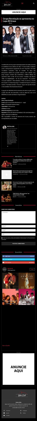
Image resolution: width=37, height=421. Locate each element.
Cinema (14, 186)
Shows (10, 23)
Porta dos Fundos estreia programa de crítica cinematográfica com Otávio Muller (23, 183)
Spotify (7, 413)
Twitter (24, 413)
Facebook (8, 410)
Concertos (15, 174)
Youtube (8, 415)
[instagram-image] (10, 281)
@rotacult (10, 268)
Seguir (32, 259)
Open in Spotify (6, 345)
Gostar (32, 256)
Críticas (15, 164)
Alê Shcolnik (10, 126)
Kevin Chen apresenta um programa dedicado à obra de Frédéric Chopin (23, 171)
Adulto (14, 196)
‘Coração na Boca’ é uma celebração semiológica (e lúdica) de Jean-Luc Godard (22, 161)
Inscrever (31, 262)
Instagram (25, 410)
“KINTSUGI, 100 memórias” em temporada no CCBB (21, 194)
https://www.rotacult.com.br (12, 128)
